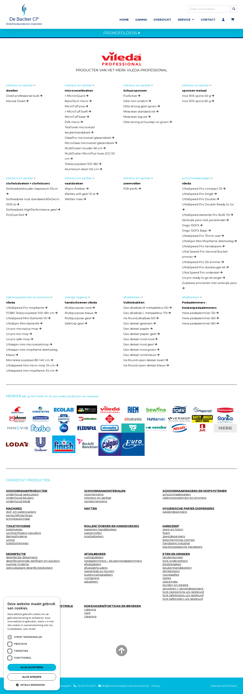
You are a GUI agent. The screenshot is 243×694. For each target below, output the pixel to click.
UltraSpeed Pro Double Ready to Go (208, 208)
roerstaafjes (171, 576)
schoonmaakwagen (177, 495)
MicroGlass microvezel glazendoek (91, 144)
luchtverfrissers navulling (23, 534)
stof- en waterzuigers (21, 513)
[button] (31, 685)
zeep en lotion (173, 530)
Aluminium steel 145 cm (83, 170)
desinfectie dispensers (21, 558)
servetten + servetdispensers (183, 589)
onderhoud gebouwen (22, 495)
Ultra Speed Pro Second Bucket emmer (205, 255)
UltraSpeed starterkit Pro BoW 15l (207, 216)
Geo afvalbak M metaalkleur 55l (147, 309)
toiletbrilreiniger (17, 544)
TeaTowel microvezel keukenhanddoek (80, 131)
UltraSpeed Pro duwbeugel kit (205, 268)
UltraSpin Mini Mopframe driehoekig (209, 242)
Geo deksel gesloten (139, 324)
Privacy (156, 685)
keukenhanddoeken (177, 569)
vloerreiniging (93, 495)
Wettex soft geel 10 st (81, 195)
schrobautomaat (18, 520)
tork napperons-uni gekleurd (183, 593)
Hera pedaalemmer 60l (200, 319)
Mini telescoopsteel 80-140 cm (29, 361)
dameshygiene (16, 537)
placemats (170, 582)
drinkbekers (171, 572)
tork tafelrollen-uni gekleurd (183, 600)
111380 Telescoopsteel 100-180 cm (31, 314)
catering (90, 610)
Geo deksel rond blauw (141, 356)
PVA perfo (132, 190)
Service (184, 20)
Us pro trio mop (19, 335)
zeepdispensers (174, 537)
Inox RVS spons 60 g (198, 102)
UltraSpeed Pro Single (199, 195)
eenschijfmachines (19, 516)
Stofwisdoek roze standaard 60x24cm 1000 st (32, 202)
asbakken (91, 582)
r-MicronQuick (76, 97)
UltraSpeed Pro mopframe (26, 309)
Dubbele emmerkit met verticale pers (209, 286)
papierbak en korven (99, 572)
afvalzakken (92, 565)
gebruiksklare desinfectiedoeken (29, 569)
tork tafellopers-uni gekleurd (183, 596)
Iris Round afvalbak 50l (140, 319)
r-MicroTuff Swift (78, 112)
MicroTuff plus (76, 107)
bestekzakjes (172, 565)
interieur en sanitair (97, 499)
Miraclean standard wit (140, 112)
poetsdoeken (93, 537)
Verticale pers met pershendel (205, 221)
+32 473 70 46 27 (85, 685)
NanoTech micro (78, 102)
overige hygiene (17, 565)
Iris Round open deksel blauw (146, 366)
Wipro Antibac (76, 190)
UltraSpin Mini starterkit (24, 324)
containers (91, 579)
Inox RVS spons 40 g (198, 97)
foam (166, 534)
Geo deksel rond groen (141, 351)
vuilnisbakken (93, 558)
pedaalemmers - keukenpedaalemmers (113, 562)
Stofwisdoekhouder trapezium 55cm (32, 192)
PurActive (131, 97)
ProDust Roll (16, 216)
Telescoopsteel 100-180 (83, 165)
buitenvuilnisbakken (98, 576)
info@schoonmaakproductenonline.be (123, 685)
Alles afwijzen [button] (31, 676)
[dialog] (32, 643)
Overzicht (162, 20)
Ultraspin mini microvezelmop (29, 345)
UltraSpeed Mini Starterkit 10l (28, 319)
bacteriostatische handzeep (182, 548)
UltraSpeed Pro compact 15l (203, 190)
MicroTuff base (77, 118)
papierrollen (93, 534)
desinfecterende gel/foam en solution (33, 562)
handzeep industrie (176, 544)
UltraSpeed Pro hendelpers (203, 247)
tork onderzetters (175, 562)
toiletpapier (14, 530)
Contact (208, 20)
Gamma (141, 20)
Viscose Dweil (17, 102)
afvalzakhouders (95, 569)
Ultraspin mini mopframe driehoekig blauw (31, 353)
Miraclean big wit (136, 118)
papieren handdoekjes (100, 530)
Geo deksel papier (137, 330)
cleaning (90, 617)
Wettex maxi (75, 200)
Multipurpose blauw (81, 314)
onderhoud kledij (18, 502)
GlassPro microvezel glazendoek (89, 139)
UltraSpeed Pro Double (200, 200)
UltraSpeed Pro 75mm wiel (203, 237)
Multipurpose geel (79, 319)
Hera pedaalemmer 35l (200, 314)
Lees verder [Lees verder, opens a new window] (29, 629)
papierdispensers (175, 513)
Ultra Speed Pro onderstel (202, 273)
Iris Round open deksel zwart (145, 361)
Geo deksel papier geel (141, 335)
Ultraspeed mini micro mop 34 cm (32, 366)
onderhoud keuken (20, 499)
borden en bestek (175, 586)
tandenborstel (173, 558)
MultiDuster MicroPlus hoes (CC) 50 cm (90, 157)
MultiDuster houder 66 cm (85, 149)
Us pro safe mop (19, 340)
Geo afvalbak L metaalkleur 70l (147, 314)
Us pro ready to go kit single (203, 279)
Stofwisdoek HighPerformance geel (33, 210)
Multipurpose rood (80, 309)
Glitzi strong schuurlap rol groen (147, 123)
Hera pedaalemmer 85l (200, 324)
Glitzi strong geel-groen (141, 107)
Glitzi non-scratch (137, 102)
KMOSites (231, 685)
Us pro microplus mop (23, 330)
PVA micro (74, 123)
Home (124, 20)
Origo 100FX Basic (196, 231)
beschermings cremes (179, 541)
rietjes (167, 579)
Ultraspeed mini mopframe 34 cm (32, 371)
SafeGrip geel (76, 324)
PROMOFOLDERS (121, 34)
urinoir (10, 541)
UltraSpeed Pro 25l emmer (203, 263)
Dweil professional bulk (24, 97)
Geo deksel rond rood (140, 340)
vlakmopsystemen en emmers (184, 499)
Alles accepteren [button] (32, 667)
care (87, 614)
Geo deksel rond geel (140, 345)
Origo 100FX (192, 226)
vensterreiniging (95, 502)
